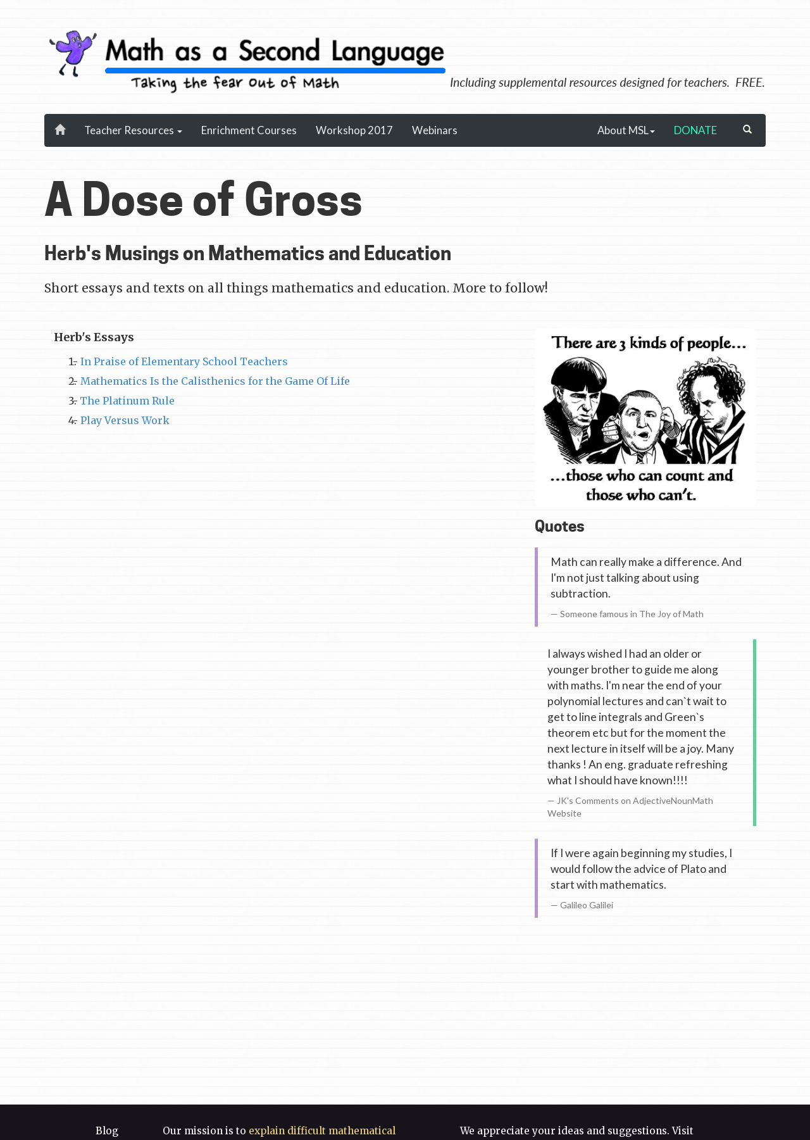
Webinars (435, 130)
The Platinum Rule (127, 400)
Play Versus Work (125, 420)
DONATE (695, 130)
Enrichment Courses (249, 130)
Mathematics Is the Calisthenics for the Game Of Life (215, 381)
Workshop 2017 (354, 130)
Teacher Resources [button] (133, 130)
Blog (107, 1131)
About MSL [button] (626, 130)
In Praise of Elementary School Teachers (184, 361)
